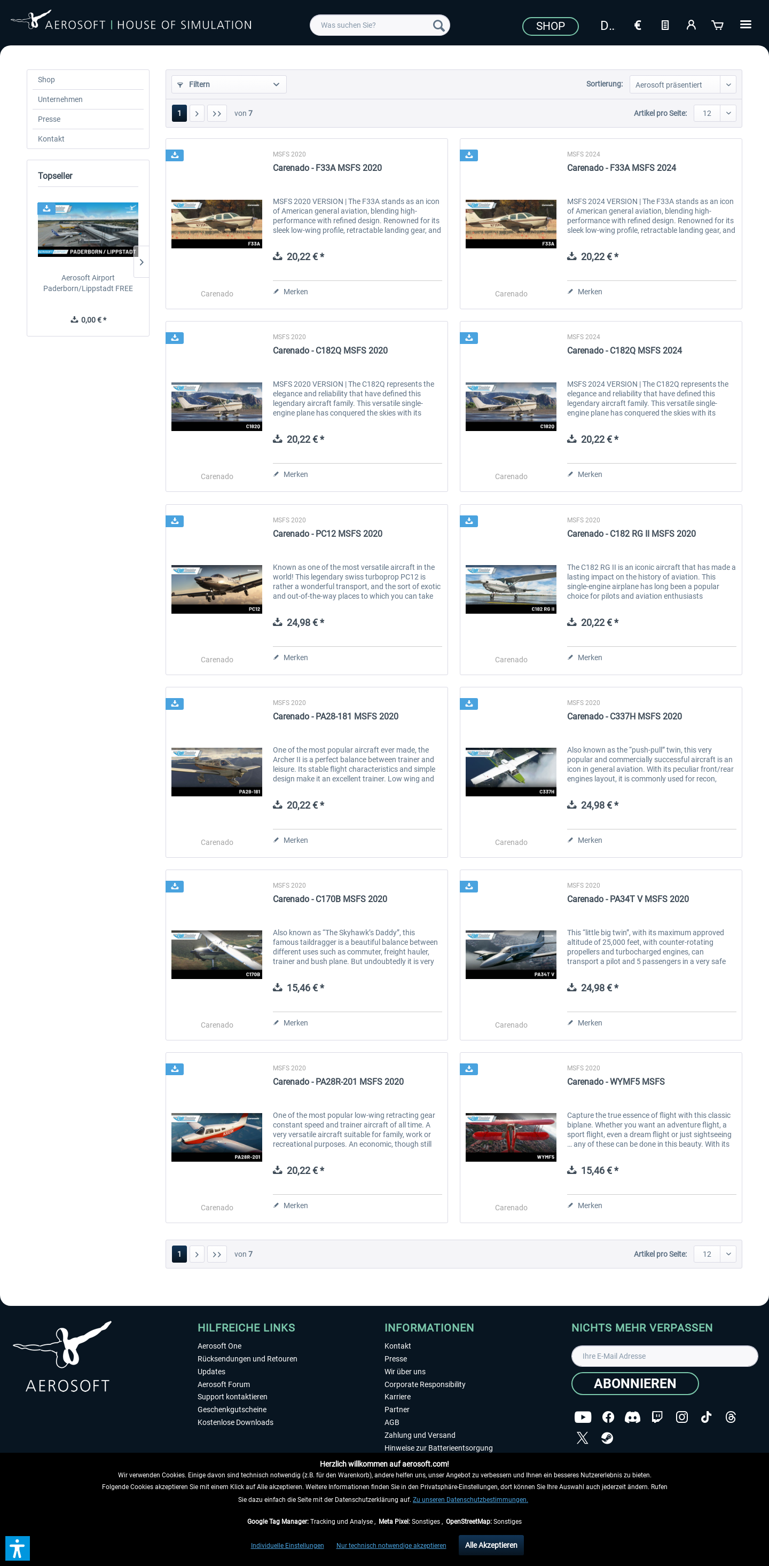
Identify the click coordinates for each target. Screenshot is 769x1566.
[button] (17, 1548)
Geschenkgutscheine (232, 1409)
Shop (550, 26)
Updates (211, 1371)
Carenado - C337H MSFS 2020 (624, 716)
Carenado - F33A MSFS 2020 (327, 168)
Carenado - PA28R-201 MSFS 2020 (338, 1082)
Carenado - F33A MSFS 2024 (621, 168)
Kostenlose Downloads (235, 1422)
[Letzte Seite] (217, 113)
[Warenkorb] (718, 24)
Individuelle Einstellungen (287, 1545)
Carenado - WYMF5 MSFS (616, 1082)
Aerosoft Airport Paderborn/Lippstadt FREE (88, 283)
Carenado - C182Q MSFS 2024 (624, 351)
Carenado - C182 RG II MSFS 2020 (631, 534)
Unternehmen (60, 99)
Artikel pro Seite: (660, 113)
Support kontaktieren (233, 1396)
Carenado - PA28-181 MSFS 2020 (335, 716)
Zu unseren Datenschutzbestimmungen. (470, 1500)
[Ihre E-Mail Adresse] (664, 1356)
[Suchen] (439, 25)
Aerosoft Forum (224, 1384)
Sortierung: (604, 84)
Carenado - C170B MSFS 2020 (330, 899)
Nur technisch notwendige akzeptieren (391, 1545)
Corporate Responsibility (425, 1384)
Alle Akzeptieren (491, 1545)
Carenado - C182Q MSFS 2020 (330, 351)
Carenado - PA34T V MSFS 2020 (628, 899)
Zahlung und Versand (420, 1435)
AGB (391, 1422)
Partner (397, 1409)
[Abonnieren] (635, 1383)
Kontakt (51, 139)
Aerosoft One (219, 1346)
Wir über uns (405, 1371)
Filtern (193, 84)
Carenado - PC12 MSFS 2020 (327, 534)
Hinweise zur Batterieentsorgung (438, 1448)
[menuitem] (380, 25)
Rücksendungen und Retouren (247, 1358)
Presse (49, 119)
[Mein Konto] (691, 24)
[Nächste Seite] (197, 113)
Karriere (397, 1396)
